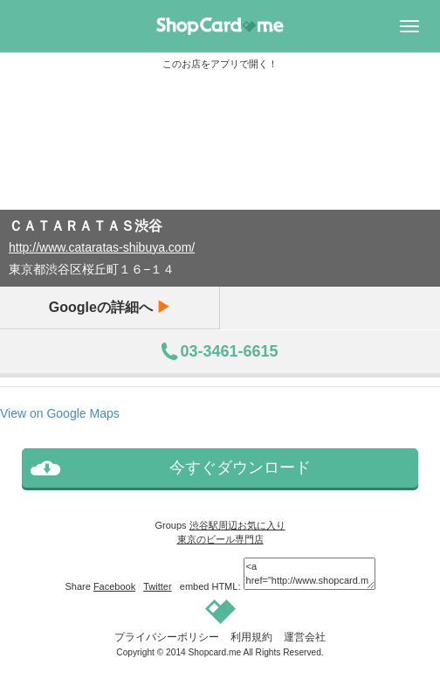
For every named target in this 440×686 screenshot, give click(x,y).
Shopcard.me (215, 652)
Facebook (114, 586)
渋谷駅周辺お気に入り (237, 525)
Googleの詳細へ (110, 307)
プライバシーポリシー (166, 637)
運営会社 (305, 637)
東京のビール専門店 (220, 539)
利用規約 (251, 637)
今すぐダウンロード (240, 467)
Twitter (157, 586)
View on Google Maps (60, 413)
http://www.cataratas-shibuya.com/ (102, 247)
